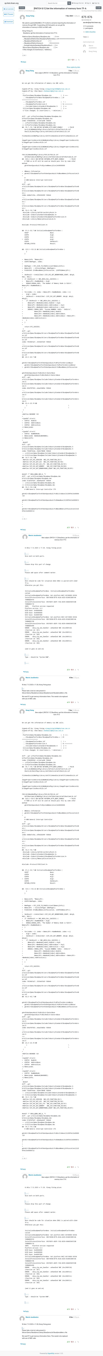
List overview (9, 9)
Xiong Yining (30, 16)
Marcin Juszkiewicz (35, 535)
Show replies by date (73, 67)
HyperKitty (51, 1353)
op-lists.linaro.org (11, 3)
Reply (23, 62)
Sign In (88, 3)
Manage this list (78, 3)
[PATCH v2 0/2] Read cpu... (27, 11)
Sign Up (95, 3)
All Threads (8, 14)
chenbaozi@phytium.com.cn (53, 91)
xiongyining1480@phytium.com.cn (57, 89)
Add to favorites (89, 32)
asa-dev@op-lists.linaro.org (92, 22)
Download (9, 22)
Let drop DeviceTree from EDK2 (91, 11)
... (27, 554)
